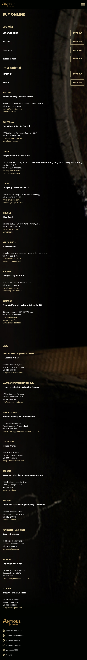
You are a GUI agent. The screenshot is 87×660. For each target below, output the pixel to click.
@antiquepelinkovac (12, 640)
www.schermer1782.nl (12, 261)
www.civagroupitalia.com (13, 202)
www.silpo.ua (8, 232)
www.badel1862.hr (11, 650)
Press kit (7, 655)
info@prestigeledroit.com (13, 402)
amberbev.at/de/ (9, 111)
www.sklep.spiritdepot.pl (12, 290)
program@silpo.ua (10, 229)
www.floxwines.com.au (12, 141)
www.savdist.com (10, 490)
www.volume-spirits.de (12, 323)
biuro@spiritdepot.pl (11, 288)
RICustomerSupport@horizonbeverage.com (21, 431)
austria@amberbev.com (12, 109)
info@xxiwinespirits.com (12, 607)
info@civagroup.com (11, 200)
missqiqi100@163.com (12, 170)
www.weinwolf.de (10, 320)
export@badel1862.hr (12, 630)
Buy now (77, 33)
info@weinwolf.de (10, 317)
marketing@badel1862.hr (14, 635)
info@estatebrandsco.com (13, 460)
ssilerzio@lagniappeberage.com (16, 578)
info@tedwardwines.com (13, 372)
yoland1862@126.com (12, 173)
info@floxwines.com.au (12, 138)
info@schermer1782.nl (12, 258)
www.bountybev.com (11, 549)
